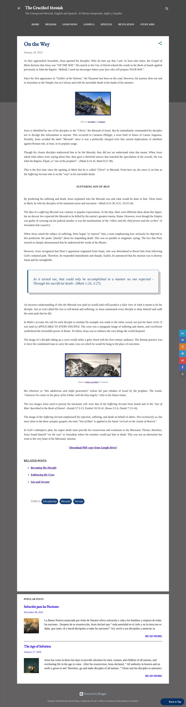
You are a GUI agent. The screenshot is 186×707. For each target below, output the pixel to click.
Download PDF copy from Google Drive (93, 447)
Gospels (89, 24)
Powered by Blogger (93, 693)
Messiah (50, 24)
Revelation (126, 24)
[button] (160, 44)
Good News (69, 24)
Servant (79, 501)
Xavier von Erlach (91, 382)
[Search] (167, 9)
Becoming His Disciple (43, 467)
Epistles (106, 24)
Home (35, 24)
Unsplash (101, 122)
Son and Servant (40, 481)
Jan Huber (92, 122)
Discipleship (50, 501)
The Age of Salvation (37, 647)
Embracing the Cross (43, 474)
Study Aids (147, 24)
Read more (153, 636)
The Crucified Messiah (44, 8)
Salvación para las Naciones (41, 607)
